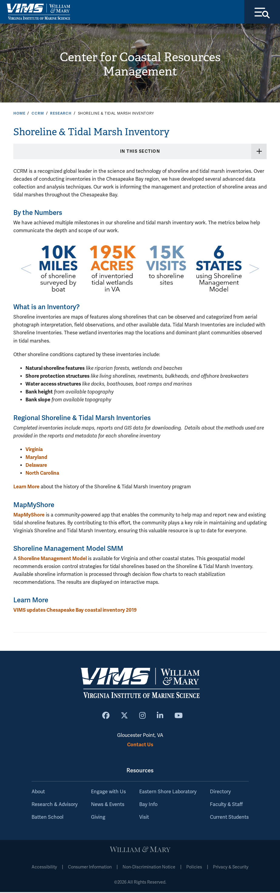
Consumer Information (90, 868)
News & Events (107, 805)
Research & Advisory (55, 805)
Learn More (26, 487)
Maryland (36, 458)
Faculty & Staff (226, 805)
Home (19, 114)
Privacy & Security (230, 868)
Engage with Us (108, 793)
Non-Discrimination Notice (149, 868)
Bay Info (148, 805)
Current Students (229, 818)
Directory (220, 793)
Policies (194, 868)
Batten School (47, 818)
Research (61, 114)
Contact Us (140, 745)
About (38, 793)
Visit (144, 818)
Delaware (36, 466)
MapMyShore (29, 515)
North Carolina (42, 473)
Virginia (34, 450)
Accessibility (44, 868)
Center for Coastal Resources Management (140, 65)
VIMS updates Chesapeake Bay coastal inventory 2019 (75, 610)
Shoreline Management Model (52, 559)
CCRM (38, 114)
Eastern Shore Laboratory (168, 793)
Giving (98, 818)
